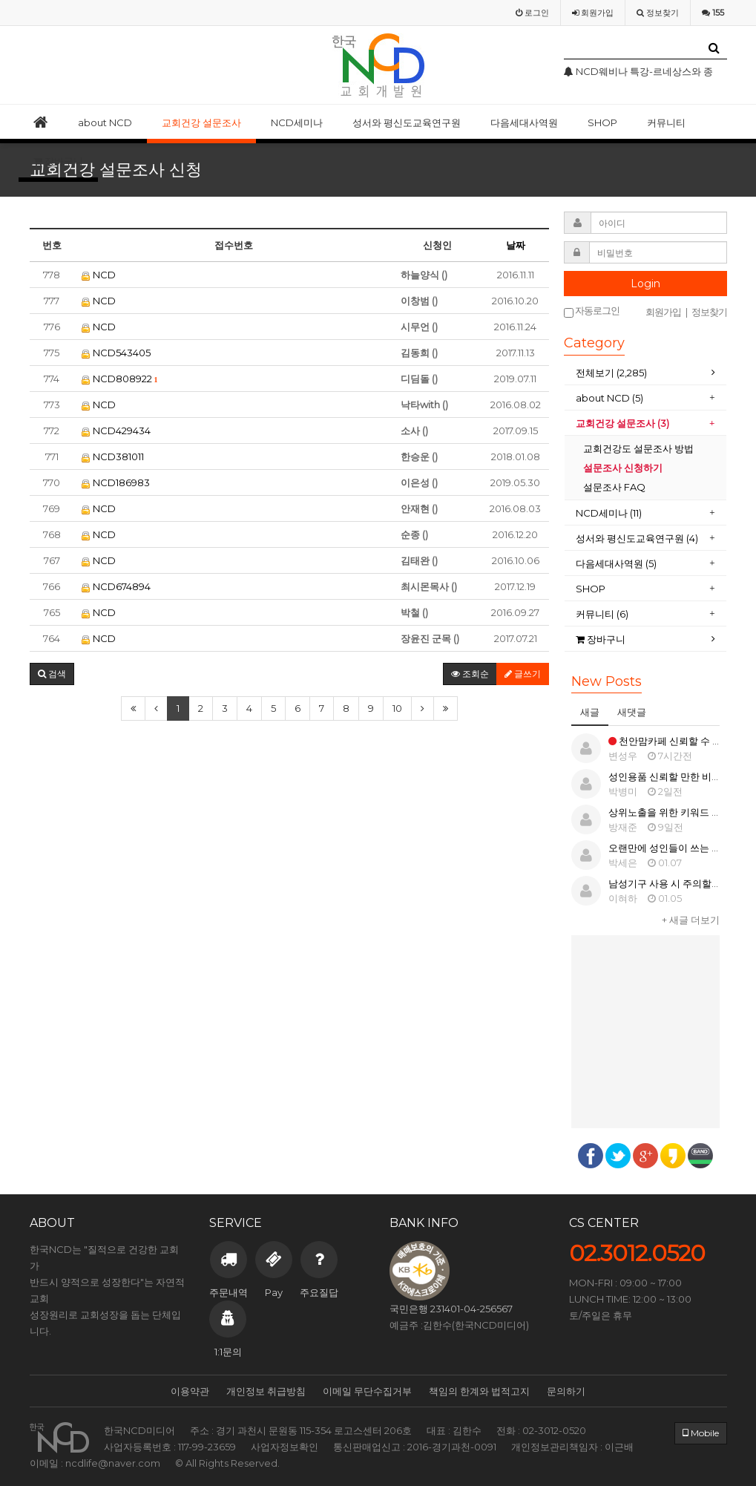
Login (645, 283)
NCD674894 (116, 586)
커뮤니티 (666, 122)
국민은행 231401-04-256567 (451, 1309)
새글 (589, 712)
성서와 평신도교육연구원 (406, 122)
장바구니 (58, 161)
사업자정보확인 (284, 1447)
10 (397, 708)
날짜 (515, 245)
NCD (99, 275)
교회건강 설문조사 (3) (622, 423)
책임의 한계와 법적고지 (479, 1391)
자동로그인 (591, 311)
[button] (52, 674)
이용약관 (190, 1391)
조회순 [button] (470, 673)
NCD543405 (116, 353)
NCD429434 (116, 430)
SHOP (602, 122)
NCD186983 (116, 482)
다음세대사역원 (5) (617, 563)
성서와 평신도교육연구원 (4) (637, 538)
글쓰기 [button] (522, 673)
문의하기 (566, 1391)
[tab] (645, 373)
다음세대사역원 (524, 122)
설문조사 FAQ (614, 487)
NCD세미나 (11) (609, 513)
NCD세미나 (297, 122)
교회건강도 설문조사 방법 (638, 448)
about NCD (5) (609, 398)
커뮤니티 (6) (602, 614)
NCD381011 (113, 456)
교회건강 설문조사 (201, 122)
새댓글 (631, 712)
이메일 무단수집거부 (367, 1391)
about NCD (105, 122)
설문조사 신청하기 (623, 468)
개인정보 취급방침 (266, 1391)
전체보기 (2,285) (611, 373)
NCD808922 (120, 378)
